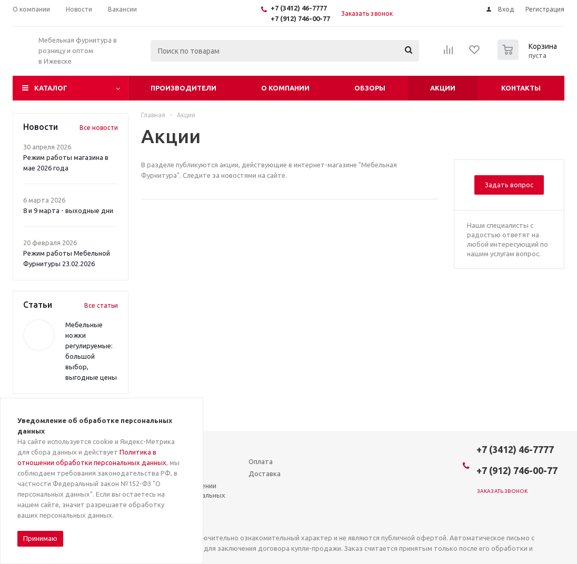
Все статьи (101, 305)
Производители (183, 88)
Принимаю (40, 538)
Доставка (264, 473)
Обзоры (369, 88)
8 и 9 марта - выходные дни (68, 210)
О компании (285, 88)
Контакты (521, 88)
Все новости (98, 127)
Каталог (50, 88)
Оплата (260, 461)
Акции (442, 88)
